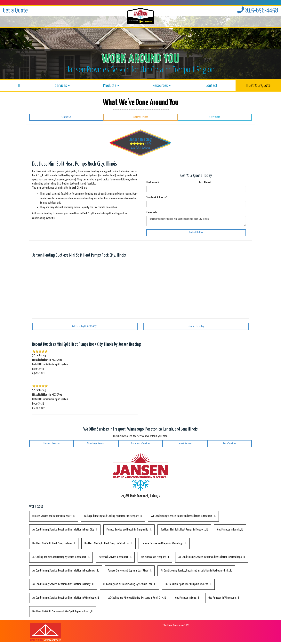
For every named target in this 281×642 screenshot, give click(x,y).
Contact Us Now (196, 232)
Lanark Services (185, 443)
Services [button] (62, 85)
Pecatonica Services (140, 443)
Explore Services (140, 117)
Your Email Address (156, 197)
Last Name (205, 182)
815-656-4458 (257, 10)
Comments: (152, 212)
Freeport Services (52, 443)
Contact (211, 85)
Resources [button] (162, 85)
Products (111, 85)
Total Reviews (140, 147)
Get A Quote (214, 117)
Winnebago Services (96, 443)
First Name (152, 182)
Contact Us (66, 117)
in (53, 515)
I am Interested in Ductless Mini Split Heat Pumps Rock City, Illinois (196, 221)
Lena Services (229, 443)
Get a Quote (15, 10)
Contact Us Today (196, 326)
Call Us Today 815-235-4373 (85, 326)
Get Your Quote (258, 85)
